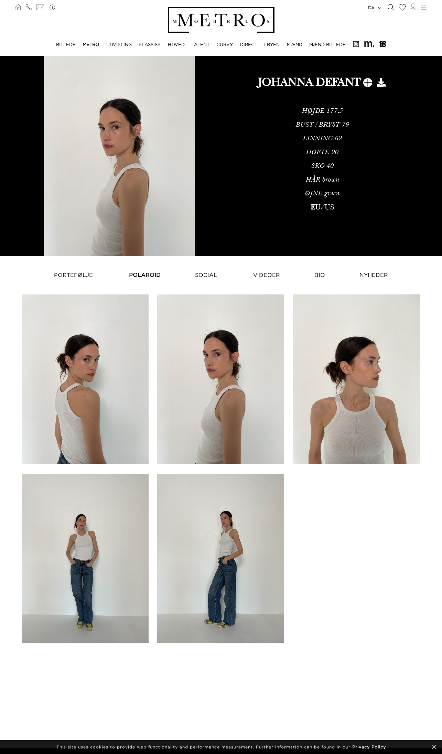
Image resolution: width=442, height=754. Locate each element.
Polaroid (145, 275)
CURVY (224, 44)
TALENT (200, 44)
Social (206, 275)
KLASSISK (150, 44)
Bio (319, 275)
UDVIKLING (119, 44)
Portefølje (73, 275)
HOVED (176, 44)
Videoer (266, 275)
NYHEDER (373, 275)
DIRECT (248, 44)
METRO (91, 44)
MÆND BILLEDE (327, 44)
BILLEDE (66, 44)
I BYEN (272, 44)
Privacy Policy (369, 747)
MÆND (294, 44)
